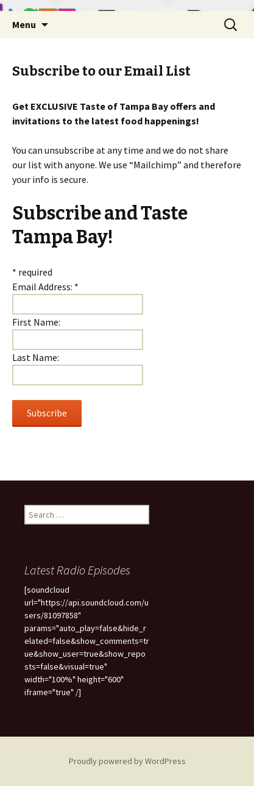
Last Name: (35, 357)
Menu (24, 24)
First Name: (36, 322)
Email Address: (45, 286)
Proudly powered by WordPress (127, 761)
